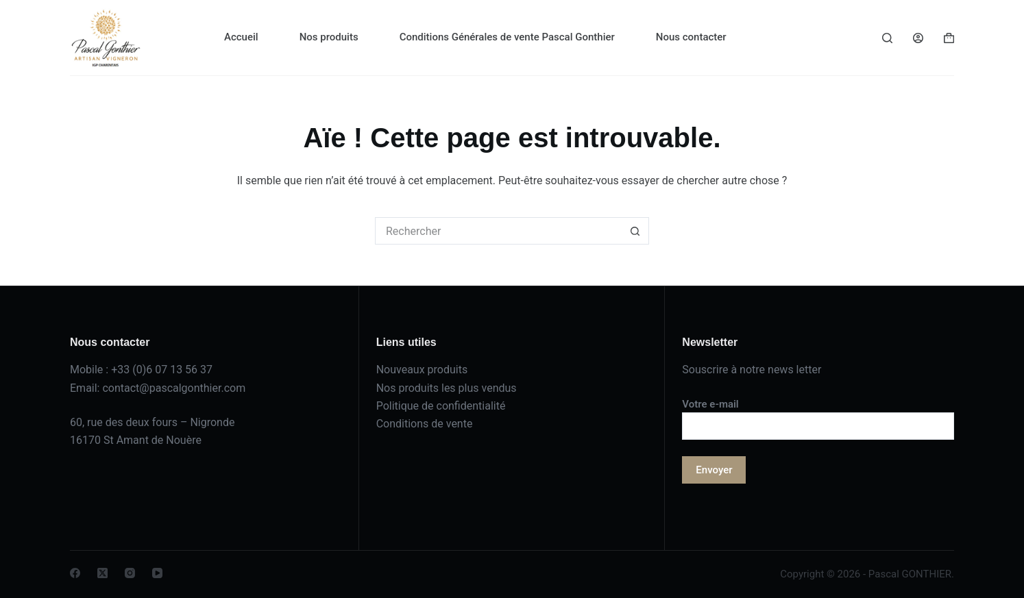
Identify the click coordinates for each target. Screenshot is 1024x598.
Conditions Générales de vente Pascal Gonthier (507, 37)
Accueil (241, 37)
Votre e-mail (818, 415)
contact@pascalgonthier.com (173, 388)
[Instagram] (130, 573)
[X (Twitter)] (102, 573)
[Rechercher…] (498, 231)
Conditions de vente (424, 423)
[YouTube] (157, 573)
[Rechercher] (887, 38)
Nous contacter (691, 37)
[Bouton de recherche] (635, 231)
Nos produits (329, 37)
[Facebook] (75, 573)
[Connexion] (918, 38)
